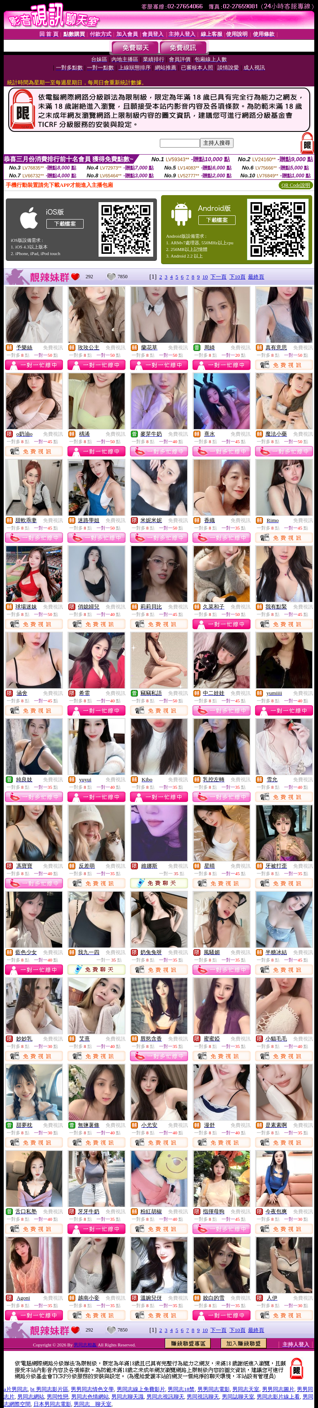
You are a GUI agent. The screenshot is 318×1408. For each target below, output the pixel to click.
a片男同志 (16, 1389)
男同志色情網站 (90, 1397)
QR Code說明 (296, 185)
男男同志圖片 (278, 1389)
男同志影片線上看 (278, 1397)
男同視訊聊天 (203, 1397)
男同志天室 (245, 1389)
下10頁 (237, 277)
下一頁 (218, 277)
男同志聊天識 (127, 1397)
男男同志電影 (214, 1389)
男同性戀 (57, 1397)
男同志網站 (30, 1397)
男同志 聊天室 (92, 1404)
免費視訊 (53, 348)
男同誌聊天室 (238, 1397)
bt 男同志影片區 (49, 1389)
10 (205, 277)
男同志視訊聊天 (165, 1397)
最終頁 (256, 277)
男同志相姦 (86, 1344)
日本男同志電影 (52, 1404)
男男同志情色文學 (92, 1389)
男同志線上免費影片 (141, 1389)
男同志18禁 (181, 1389)
